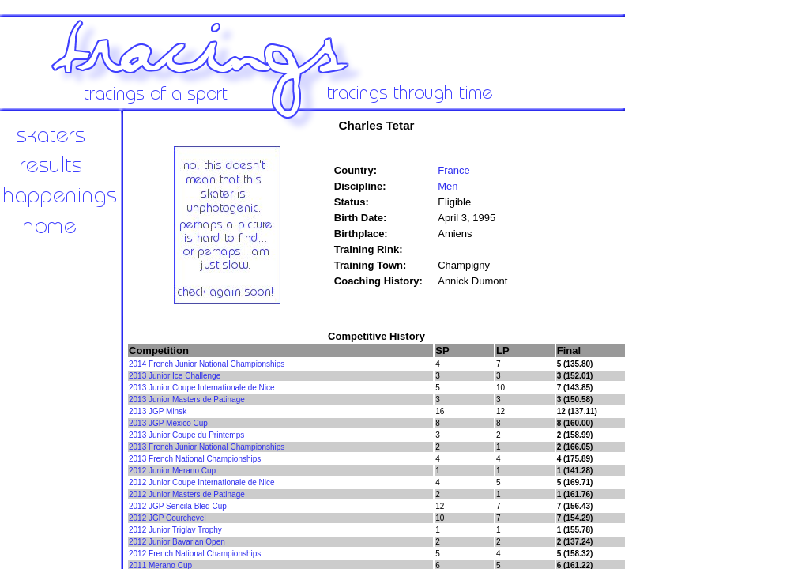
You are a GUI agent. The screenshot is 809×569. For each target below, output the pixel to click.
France (453, 170)
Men (447, 186)
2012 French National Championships (195, 553)
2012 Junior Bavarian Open (177, 541)
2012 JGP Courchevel (167, 518)
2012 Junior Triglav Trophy (175, 530)
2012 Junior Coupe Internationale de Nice (202, 482)
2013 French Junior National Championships (206, 447)
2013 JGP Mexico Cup (168, 423)
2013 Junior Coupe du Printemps (186, 435)
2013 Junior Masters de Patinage (187, 399)
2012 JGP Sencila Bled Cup (178, 506)
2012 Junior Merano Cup (172, 470)
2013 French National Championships (195, 458)
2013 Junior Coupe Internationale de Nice (202, 387)
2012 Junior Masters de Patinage (187, 494)
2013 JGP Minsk (157, 411)
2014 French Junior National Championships (206, 364)
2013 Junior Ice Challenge (174, 375)
